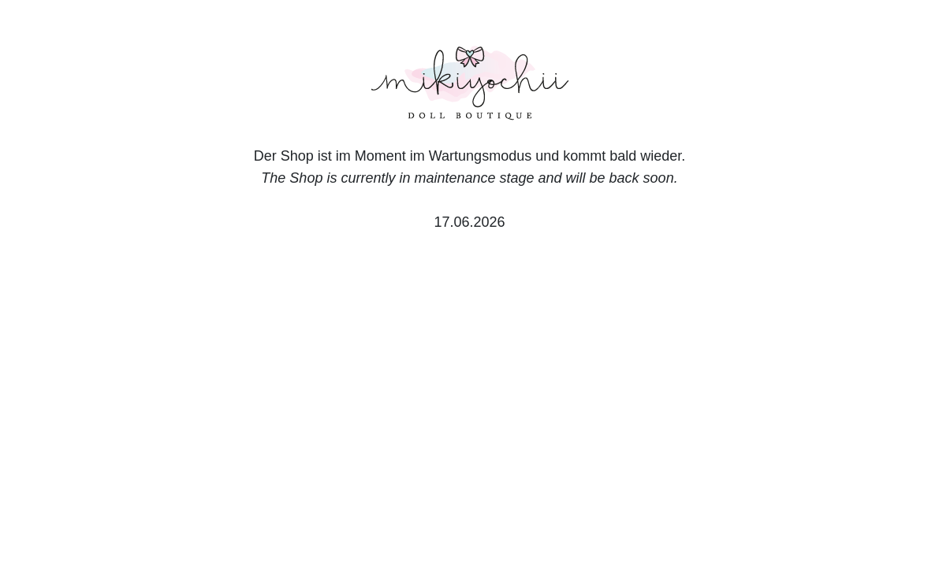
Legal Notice (773, 494)
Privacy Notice (681, 494)
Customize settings (737, 451)
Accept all (736, 372)
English (215, 494)
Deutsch (155, 494)
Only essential (737, 413)
